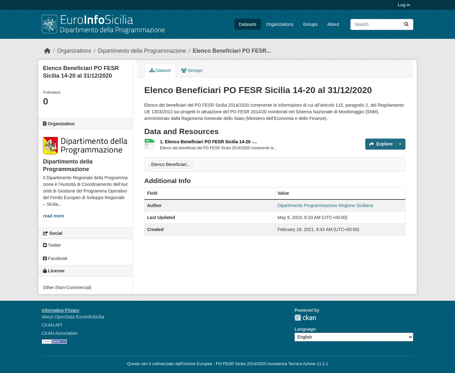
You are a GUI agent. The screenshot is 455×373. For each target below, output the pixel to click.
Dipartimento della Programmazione (142, 51)
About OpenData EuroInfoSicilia (73, 316)
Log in (404, 5)
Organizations (279, 24)
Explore (380, 143)
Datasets (247, 24)
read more (53, 215)
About (333, 24)
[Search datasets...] (381, 24)
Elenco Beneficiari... (171, 164)
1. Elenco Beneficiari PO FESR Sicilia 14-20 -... (208, 141)
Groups (310, 24)
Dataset (160, 70)
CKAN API (52, 325)
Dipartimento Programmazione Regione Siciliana (325, 205)
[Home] (47, 51)
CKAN (305, 317)
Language (304, 329)
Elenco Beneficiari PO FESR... (232, 51)
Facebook (55, 258)
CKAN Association (60, 333)
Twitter (52, 245)
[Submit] (406, 24)
